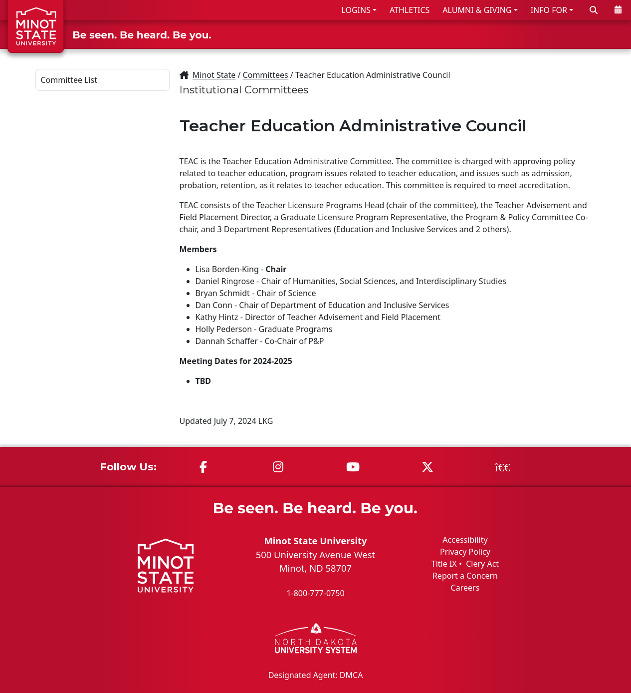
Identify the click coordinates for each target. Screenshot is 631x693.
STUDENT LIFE (527, 34)
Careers (465, 587)
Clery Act (482, 563)
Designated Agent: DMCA (315, 674)
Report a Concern (465, 575)
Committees (265, 74)
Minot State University (315, 540)
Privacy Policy (465, 551)
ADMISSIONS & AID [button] (363, 34)
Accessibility (464, 539)
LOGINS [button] (356, 9)
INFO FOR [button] (549, 9)
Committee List (69, 79)
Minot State (214, 74)
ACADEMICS (455, 34)
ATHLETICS (409, 9)
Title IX (444, 563)
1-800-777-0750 (315, 593)
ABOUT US (596, 34)
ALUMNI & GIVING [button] (476, 9)
